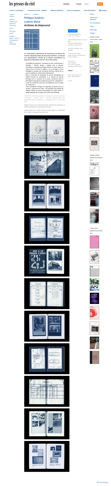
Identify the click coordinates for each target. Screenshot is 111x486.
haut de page (102, 482)
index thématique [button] (89, 10)
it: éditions (36, 14)
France (92, 26)
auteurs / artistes (12, 15)
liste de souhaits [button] (74, 35)
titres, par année (12, 32)
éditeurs (26, 14)
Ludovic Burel (32, 21)
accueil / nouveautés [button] (16, 10)
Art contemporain (95, 23)
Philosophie (93, 30)
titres (11, 28)
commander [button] (73, 31)
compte (103, 10)
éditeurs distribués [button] (57, 10)
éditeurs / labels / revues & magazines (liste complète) (14, 40)
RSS (100, 4)
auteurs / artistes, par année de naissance (13, 22)
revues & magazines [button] (73, 10)
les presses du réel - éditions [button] (37, 10)
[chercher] (52, 4)
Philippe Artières (34, 17)
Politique (92, 33)
